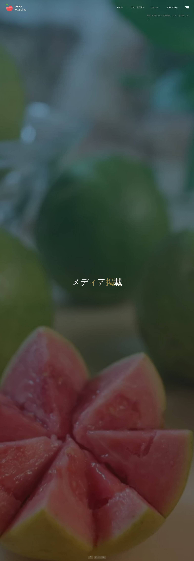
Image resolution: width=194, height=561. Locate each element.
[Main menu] (187, 7)
